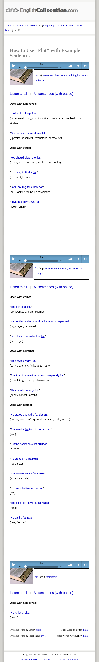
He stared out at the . (29, 414)
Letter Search (65, 25)
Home (8, 25)
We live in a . (23, 113)
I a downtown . (25, 201)
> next (85, 65)
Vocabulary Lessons (26, 25)
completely (51, 576)
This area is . (23, 360)
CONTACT (48, 659)
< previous (77, 65)
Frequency (48, 25)
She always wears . (28, 473)
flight (85, 629)
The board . (21, 306)
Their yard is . (25, 390)
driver (43, 635)
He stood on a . (25, 458)
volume (70, 65)
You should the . (26, 157)
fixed (38, 629)
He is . (20, 612)
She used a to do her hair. (31, 429)
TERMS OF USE (29, 659)
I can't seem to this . (28, 336)
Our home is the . (28, 133)
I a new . (27, 187)
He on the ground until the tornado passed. (40, 321)
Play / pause (13, 65)
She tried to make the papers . (37, 375)
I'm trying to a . (24, 172)
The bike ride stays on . (30, 502)
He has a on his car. (27, 488)
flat (36, 75)
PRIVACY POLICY (68, 659)
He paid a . (22, 517)
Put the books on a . (29, 444)
